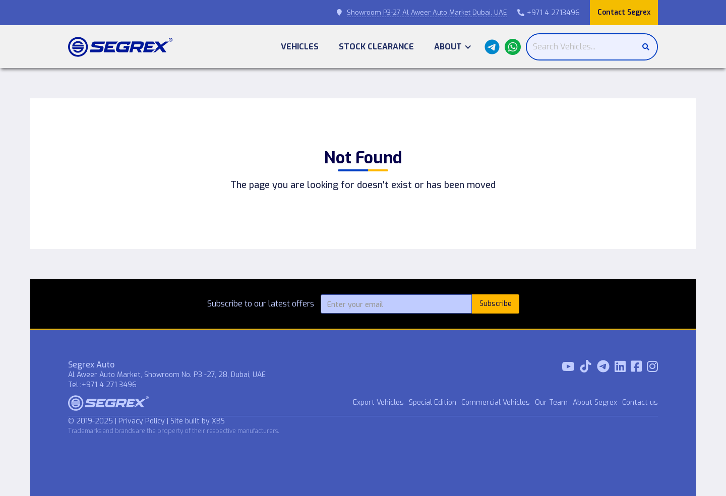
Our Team (551, 402)
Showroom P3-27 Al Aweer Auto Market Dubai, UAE (427, 12)
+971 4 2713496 (548, 13)
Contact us (640, 402)
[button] (453, 46)
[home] (120, 47)
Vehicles (300, 46)
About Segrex (595, 402)
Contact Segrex (623, 12)
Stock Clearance (376, 46)
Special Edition (432, 402)
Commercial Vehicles (495, 402)
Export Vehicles (378, 402)
